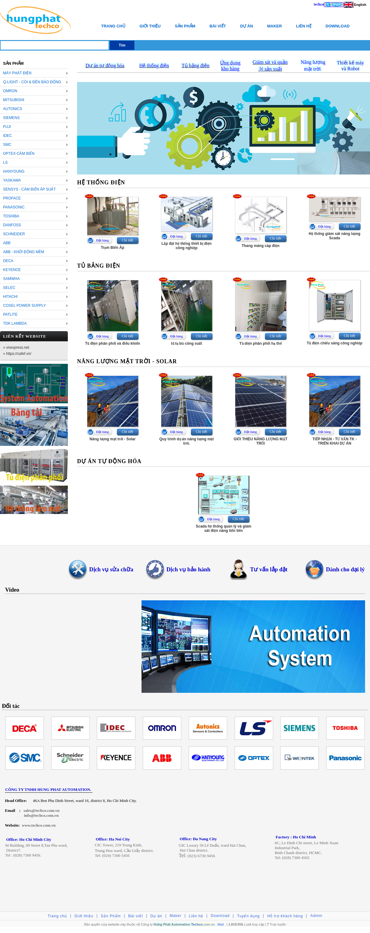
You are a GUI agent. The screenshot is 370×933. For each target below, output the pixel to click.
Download (338, 26)
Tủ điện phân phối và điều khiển (112, 343)
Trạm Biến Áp (112, 247)
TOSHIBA (11, 216)
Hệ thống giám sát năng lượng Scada (334, 236)
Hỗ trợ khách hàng (285, 916)
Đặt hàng (102, 240)
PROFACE (12, 198)
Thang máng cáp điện (261, 246)
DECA (8, 261)
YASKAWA (12, 180)
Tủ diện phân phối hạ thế (260, 343)
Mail (220, 924)
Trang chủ (113, 26)
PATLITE (10, 314)
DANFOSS (12, 225)
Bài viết (217, 26)
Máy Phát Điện (17, 73)
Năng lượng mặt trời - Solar (112, 439)
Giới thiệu (150, 26)
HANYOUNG (13, 171)
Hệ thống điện (154, 65)
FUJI (7, 127)
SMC (7, 144)
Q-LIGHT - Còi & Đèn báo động (32, 82)
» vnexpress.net (16, 347)
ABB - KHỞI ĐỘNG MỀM (23, 252)
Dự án (246, 26)
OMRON (10, 91)
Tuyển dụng (248, 916)
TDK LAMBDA (15, 323)
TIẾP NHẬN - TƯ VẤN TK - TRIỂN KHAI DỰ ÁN (334, 441)
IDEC (7, 136)
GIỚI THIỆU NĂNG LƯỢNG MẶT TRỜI (260, 441)
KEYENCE (12, 270)
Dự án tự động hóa (104, 65)
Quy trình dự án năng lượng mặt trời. (186, 441)
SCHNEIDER (14, 234)
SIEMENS (11, 118)
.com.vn (203, 924)
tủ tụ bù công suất (186, 343)
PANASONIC (14, 207)
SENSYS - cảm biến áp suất (29, 189)
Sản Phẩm (185, 26)
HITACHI (10, 296)
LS (5, 162)
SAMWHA (11, 279)
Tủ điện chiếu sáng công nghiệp (334, 343)
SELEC (9, 288)
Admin (316, 916)
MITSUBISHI (13, 100)
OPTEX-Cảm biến (19, 153)
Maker (274, 26)
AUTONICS (12, 109)
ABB (6, 243)
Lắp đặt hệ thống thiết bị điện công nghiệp (187, 245)
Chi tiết (127, 240)
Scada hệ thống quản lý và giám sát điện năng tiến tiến (223, 528)
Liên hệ (303, 26)
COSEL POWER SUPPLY (24, 305)
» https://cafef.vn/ (17, 353)
